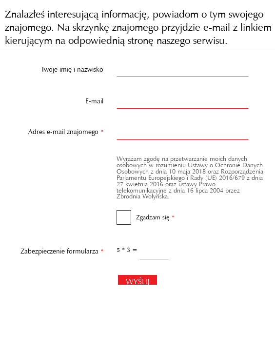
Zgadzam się (146, 214)
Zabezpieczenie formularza (54, 249)
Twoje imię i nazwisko (72, 67)
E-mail (94, 99)
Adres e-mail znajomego (54, 130)
